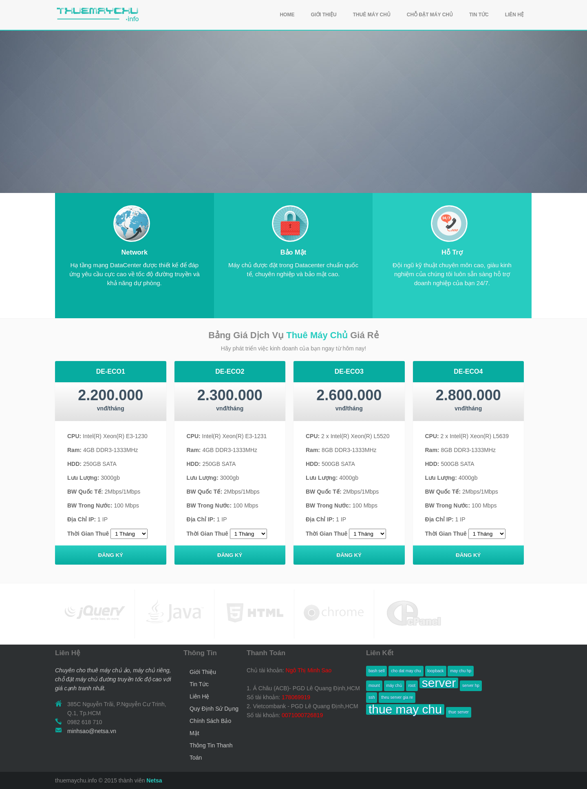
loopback (436, 671)
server (439, 683)
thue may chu (405, 709)
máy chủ (394, 685)
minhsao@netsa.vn (91, 731)
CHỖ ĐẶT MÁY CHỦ (430, 15)
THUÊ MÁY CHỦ (372, 15)
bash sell (376, 671)
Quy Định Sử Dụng (214, 708)
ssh (372, 697)
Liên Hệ (199, 696)
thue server (458, 712)
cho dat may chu (406, 671)
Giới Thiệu (203, 672)
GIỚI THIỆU (323, 15)
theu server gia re (397, 697)
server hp (470, 685)
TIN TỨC (479, 15)
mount (374, 685)
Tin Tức (199, 684)
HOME (287, 15)
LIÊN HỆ (514, 15)
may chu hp (460, 671)
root (411, 685)
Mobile (131, 223)
